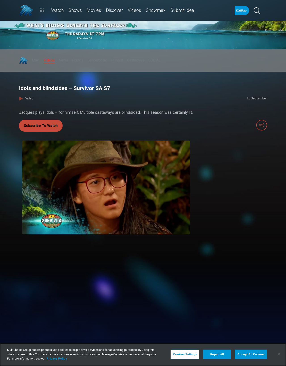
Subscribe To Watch (41, 126)
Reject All (217, 354)
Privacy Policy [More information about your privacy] (56, 358)
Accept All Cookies (250, 354)
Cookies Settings (185, 354)
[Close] (279, 354)
